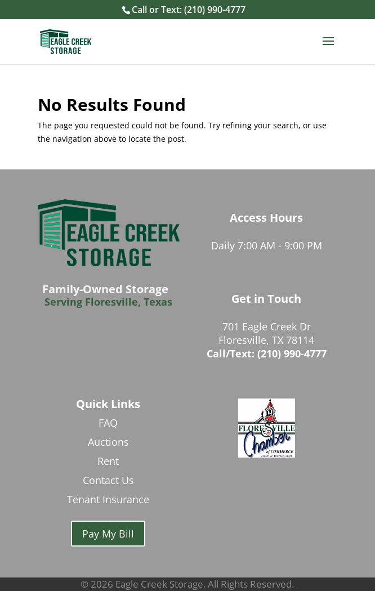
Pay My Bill (108, 533)
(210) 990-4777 (214, 9)
